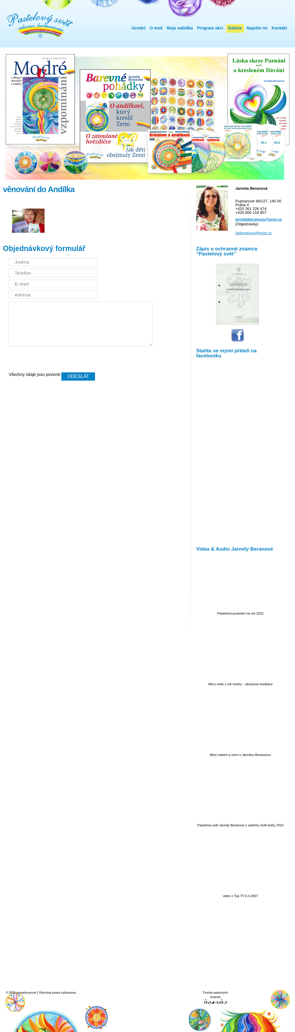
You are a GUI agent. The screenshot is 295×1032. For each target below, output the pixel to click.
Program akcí (210, 28)
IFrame (237, 451)
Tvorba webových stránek (215, 997)
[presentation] (54, 360)
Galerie (235, 28)
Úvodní (138, 28)
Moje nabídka (180, 28)
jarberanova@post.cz (253, 233)
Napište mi (257, 28)
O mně (156, 28)
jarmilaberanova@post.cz (258, 219)
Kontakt (279, 28)
